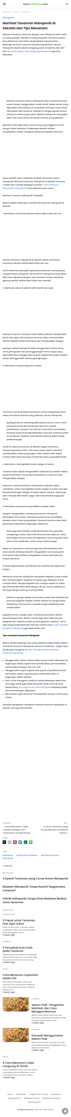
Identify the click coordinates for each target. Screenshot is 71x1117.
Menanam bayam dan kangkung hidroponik (29, 51)
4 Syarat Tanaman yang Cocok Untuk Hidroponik (35, 878)
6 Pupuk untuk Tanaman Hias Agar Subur (19, 921)
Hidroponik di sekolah (27, 855)
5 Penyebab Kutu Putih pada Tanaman (18, 949)
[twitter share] (4, 842)
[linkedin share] (20, 842)
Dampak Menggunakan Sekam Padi (47, 1037)
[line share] (30, 842)
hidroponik (8, 855)
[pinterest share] (15, 842)
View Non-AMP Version (44, 1109)
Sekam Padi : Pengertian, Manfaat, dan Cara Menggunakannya (48, 1008)
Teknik (16, 12)
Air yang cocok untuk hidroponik (35, 687)
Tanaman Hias (9, 914)
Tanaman (7, 942)
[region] (35, 78)
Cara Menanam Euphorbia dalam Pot (20, 976)
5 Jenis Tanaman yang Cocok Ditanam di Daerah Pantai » (54, 829)
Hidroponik (26, 12)
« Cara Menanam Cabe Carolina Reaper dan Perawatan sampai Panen (17, 829)
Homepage (7, 12)
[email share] (9, 842)
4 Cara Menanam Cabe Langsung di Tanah (18, 1064)
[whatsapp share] (25, 842)
